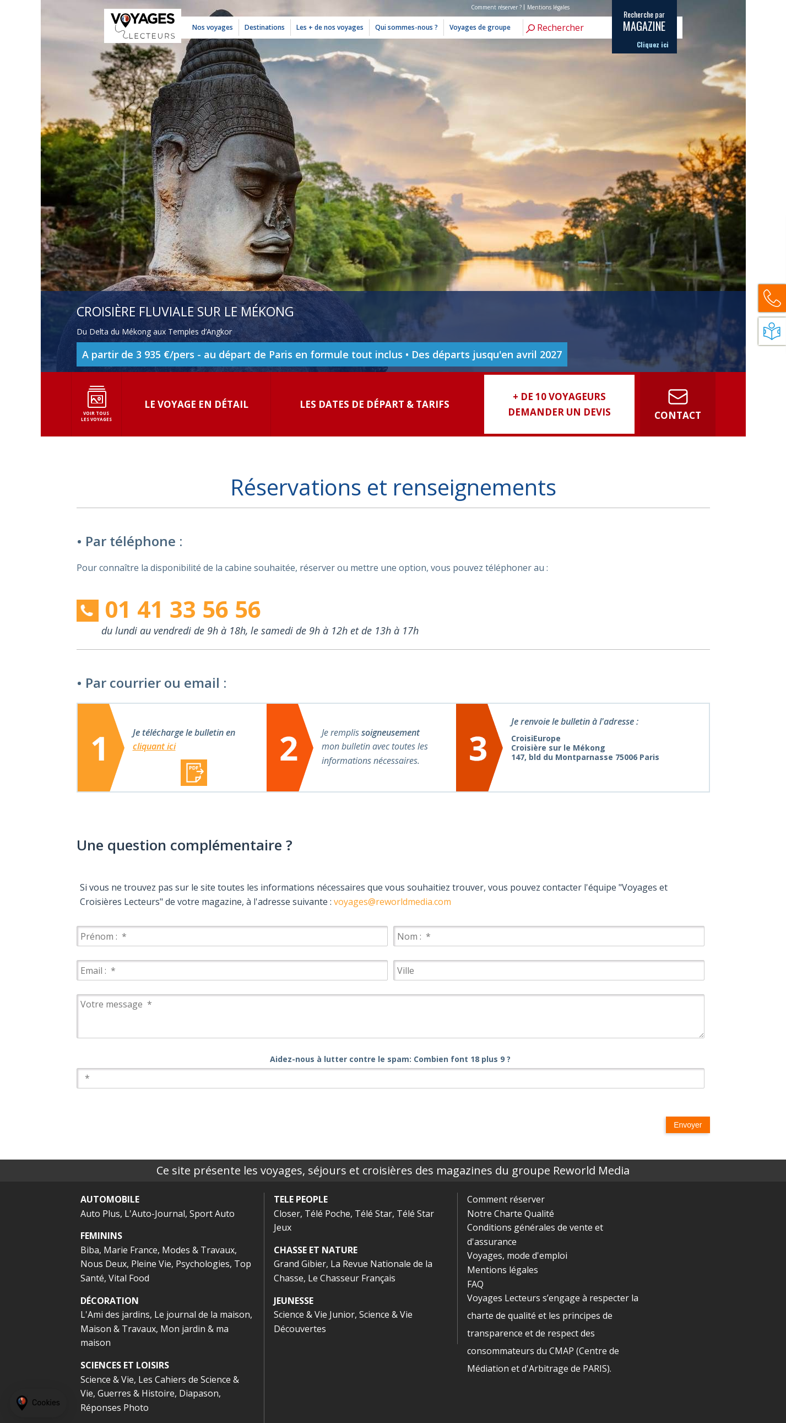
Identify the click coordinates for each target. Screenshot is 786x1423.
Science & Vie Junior (314, 1314)
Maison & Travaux (118, 1329)
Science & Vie (107, 1379)
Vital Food (129, 1278)
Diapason (199, 1393)
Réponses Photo (114, 1408)
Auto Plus (100, 1214)
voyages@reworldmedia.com (392, 902)
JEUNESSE (293, 1301)
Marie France (131, 1250)
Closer (287, 1214)
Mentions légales (548, 7)
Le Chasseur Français (351, 1278)
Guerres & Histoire (136, 1393)
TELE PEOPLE (301, 1199)
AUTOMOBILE (109, 1199)
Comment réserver (506, 1199)
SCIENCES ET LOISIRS (124, 1365)
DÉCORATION (109, 1301)
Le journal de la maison (202, 1314)
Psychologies (203, 1264)
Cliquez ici (653, 44)
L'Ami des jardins (115, 1314)
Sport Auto (212, 1214)
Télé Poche (327, 1214)
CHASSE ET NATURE (315, 1250)
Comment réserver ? (496, 7)
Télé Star (373, 1214)
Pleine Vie (151, 1264)
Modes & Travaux (198, 1250)
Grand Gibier (300, 1264)
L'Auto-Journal (154, 1214)
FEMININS (101, 1236)
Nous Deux (103, 1264)
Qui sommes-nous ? (406, 27)
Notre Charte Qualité (510, 1214)
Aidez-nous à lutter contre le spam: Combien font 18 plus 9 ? (390, 1059)
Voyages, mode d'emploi (517, 1255)
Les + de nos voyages (330, 27)
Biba (89, 1250)
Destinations (265, 27)
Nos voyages (212, 27)
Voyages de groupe (480, 27)
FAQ (475, 1284)
